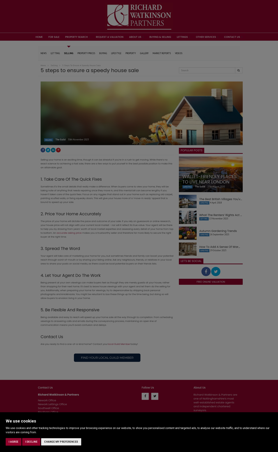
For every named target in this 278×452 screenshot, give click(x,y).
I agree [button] (13, 441)
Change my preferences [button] (61, 441)
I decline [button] (31, 441)
